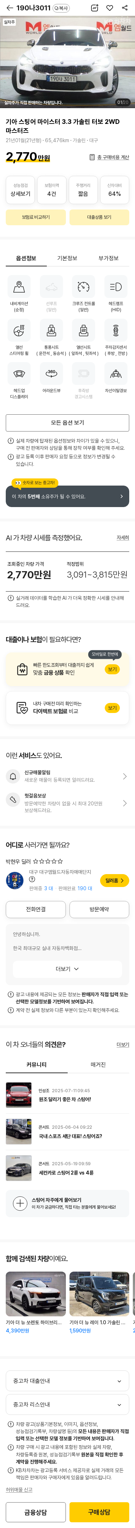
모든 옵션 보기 (67, 422)
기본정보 (67, 258)
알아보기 (67, 669)
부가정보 (109, 258)
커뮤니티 (37, 1064)
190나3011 (43, 8)
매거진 (98, 1064)
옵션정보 (26, 258)
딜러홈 (111, 880)
